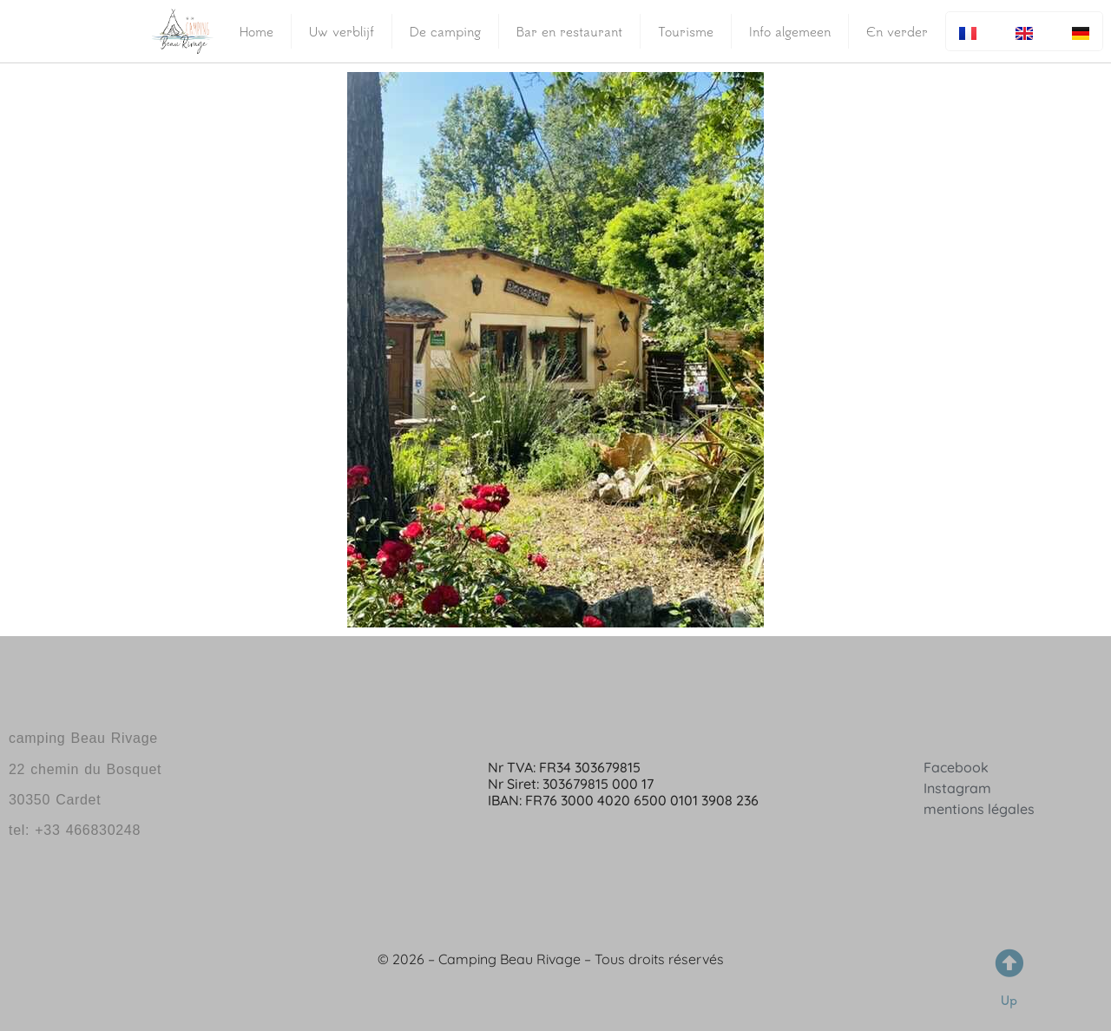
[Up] (1009, 963)
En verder (897, 31)
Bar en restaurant (569, 31)
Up (1009, 1000)
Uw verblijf (341, 31)
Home (256, 31)
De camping (445, 31)
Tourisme (685, 31)
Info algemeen (790, 31)
